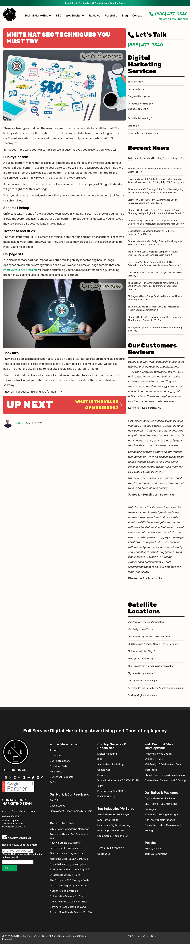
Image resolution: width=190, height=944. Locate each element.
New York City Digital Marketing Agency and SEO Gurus (154, 688)
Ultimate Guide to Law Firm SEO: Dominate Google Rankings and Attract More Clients (152, 201)
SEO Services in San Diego (140, 651)
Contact (138, 15)
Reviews (94, 15)
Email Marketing (106, 796)
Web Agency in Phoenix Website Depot (147, 622)
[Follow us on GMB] (24, 777)
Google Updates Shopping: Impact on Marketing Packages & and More (151, 233)
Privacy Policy (153, 848)
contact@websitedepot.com (18, 811)
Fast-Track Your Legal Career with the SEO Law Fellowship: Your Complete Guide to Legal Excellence (153, 264)
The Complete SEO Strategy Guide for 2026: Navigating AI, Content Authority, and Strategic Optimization (155, 191)
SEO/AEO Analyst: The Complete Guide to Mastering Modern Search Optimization (153, 308)
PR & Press (56, 771)
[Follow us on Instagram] (15, 777)
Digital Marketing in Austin (140, 673)
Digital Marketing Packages (160, 798)
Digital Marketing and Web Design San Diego (149, 636)
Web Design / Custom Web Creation (165, 764)
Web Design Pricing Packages (161, 814)
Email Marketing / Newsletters (143, 133)
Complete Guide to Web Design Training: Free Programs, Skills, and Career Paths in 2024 (155, 243)
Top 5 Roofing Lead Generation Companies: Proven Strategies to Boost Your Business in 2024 (153, 253)
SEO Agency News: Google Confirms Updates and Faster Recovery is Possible (155, 298)
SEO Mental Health (108, 819)
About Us (55, 750)
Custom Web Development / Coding (165, 780)
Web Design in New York (139, 629)
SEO (58, 15)
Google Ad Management (139, 96)
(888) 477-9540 (168, 13)
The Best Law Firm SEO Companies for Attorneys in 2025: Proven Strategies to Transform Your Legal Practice (153, 286)
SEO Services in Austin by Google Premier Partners (153, 644)
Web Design (75, 15)
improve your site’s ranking (20, 270)
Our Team (55, 755)
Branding (132, 125)
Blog (125, 15)
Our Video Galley (59, 766)
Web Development (137, 109)
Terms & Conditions (156, 854)
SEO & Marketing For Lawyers (114, 814)
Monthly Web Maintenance (160, 819)
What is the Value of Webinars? (99, 404)
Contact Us (103, 854)
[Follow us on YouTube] (29, 777)
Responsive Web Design (139, 103)
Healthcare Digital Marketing (113, 825)
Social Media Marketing (139, 118)
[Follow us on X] (10, 777)
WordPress (151, 769)
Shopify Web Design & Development (165, 775)
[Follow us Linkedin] (38, 777)
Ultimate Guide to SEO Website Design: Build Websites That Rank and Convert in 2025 (154, 319)
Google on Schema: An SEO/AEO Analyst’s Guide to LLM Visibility (155, 274)
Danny (21, 423)
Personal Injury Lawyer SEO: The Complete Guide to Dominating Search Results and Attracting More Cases (155, 222)
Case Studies (57, 805)
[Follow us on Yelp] (19, 777)
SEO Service (134, 936)
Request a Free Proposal (172, 19)
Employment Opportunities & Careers (71, 811)
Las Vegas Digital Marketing (141, 680)
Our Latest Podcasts (61, 777)
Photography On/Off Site (111, 791)
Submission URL (11, 857)
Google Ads (103, 769)
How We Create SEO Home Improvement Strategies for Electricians (155, 170)
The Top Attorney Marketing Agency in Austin (150, 666)
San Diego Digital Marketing (141, 695)
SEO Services (134, 81)
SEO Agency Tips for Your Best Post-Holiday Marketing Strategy (155, 329)
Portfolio (111, 15)
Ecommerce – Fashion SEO (112, 835)
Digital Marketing (38, 15)
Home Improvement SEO (111, 830)
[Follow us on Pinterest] (42, 777)
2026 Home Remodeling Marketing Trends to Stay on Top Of (156, 160)
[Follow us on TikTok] (33, 777)
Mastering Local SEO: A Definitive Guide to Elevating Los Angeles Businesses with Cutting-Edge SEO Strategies (155, 181)
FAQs (53, 782)
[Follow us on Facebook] (6, 777)
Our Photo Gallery (60, 760)
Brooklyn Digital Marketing (140, 658)
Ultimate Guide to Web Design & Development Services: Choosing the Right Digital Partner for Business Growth (155, 212)
